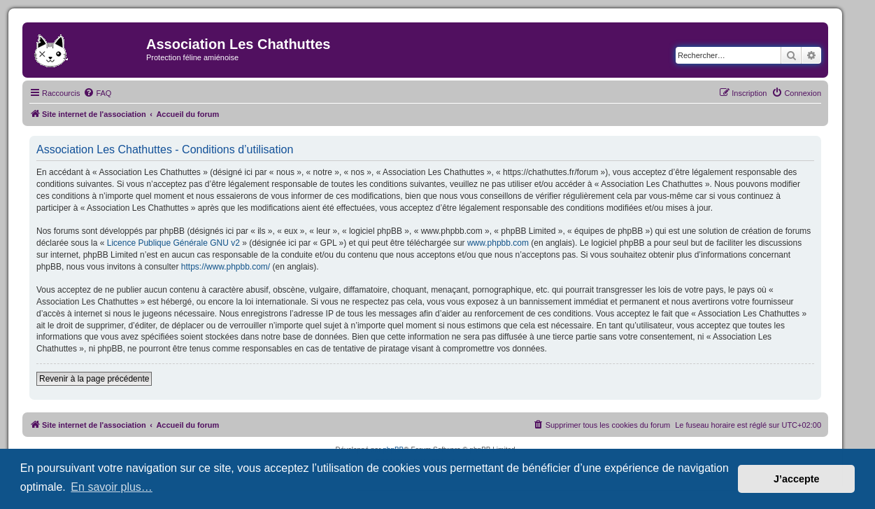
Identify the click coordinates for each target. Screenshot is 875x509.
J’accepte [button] (797, 478)
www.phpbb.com (498, 243)
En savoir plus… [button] (111, 487)
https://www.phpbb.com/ (225, 267)
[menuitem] (97, 93)
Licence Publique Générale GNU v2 (173, 243)
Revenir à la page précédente (94, 379)
